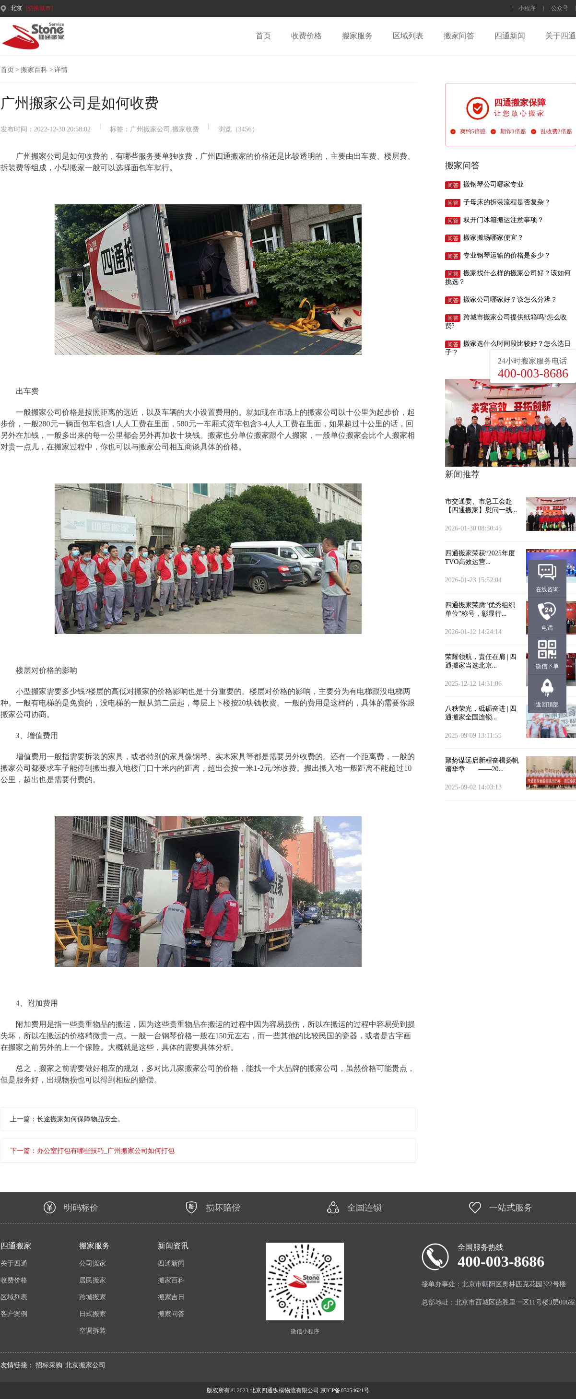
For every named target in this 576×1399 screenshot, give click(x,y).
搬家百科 (171, 1280)
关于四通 (560, 36)
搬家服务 (357, 36)
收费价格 (306, 36)
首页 (263, 36)
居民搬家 (92, 1280)
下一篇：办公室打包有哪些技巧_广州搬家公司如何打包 (92, 1150)
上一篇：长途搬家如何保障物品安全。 (67, 1119)
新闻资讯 (173, 1246)
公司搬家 (92, 1263)
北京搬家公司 (85, 1365)
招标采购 (48, 1365)
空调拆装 (92, 1330)
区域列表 (408, 36)
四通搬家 (15, 1246)
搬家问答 (459, 36)
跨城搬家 (92, 1297)
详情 (61, 69)
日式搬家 (92, 1313)
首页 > (9, 69)
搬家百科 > (37, 69)
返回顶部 (547, 704)
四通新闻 (509, 36)
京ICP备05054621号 (344, 1390)
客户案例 (13, 1313)
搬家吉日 (171, 1297)
